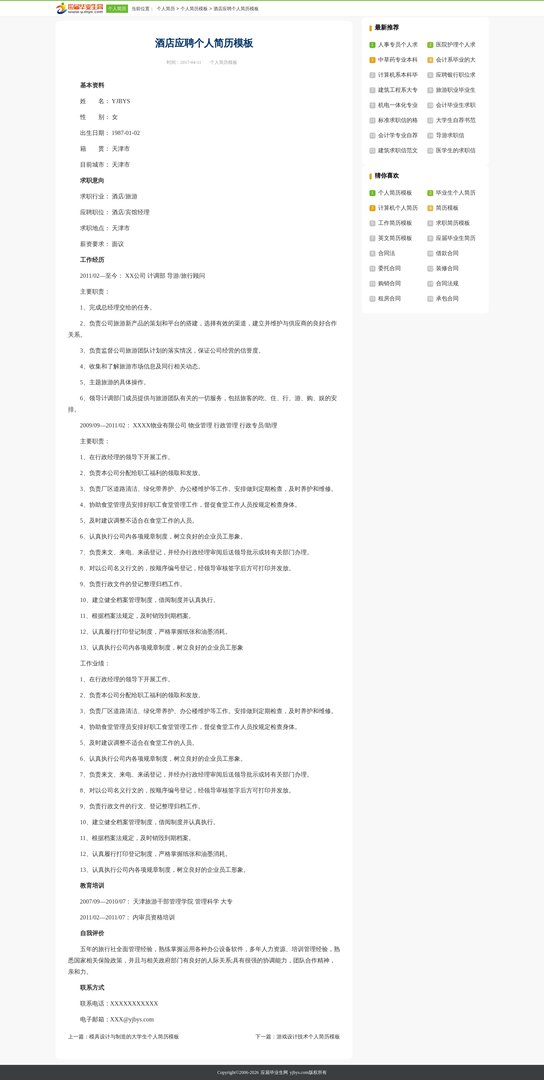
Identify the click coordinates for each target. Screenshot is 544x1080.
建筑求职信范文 (398, 150)
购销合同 (389, 283)
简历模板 (447, 208)
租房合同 (389, 299)
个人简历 (117, 8)
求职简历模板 (453, 223)
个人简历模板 (194, 8)
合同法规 (447, 283)
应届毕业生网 (274, 1072)
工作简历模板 (395, 223)
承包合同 (447, 299)
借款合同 (447, 253)
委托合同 (389, 268)
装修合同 (447, 268)
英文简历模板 (395, 238)
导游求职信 (450, 135)
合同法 (386, 253)
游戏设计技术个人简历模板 (308, 1037)
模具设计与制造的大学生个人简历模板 (134, 1037)
